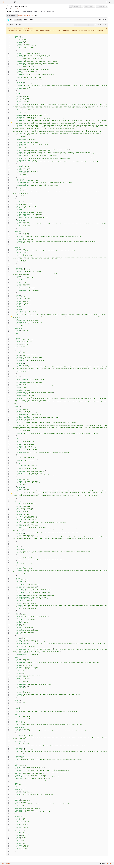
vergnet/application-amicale (18, 9)
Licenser (108, 863)
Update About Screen (27, 19)
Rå (75, 25)
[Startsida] (3, 2)
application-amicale (21, 6)
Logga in (109, 2)
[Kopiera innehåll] (98, 25)
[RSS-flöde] (71, 6)
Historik (85, 25)
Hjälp (15, 2)
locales (31, 15)
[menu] (102, 863)
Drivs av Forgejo (6, 863)
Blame (80, 25)
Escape (91, 25)
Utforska (9, 2)
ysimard (11, 6)
